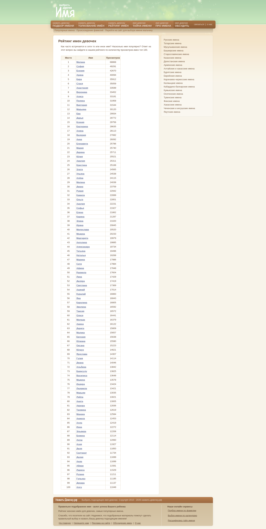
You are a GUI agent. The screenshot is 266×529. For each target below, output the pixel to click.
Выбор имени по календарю (182, 515)
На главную (65, 523)
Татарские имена (173, 43)
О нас (138, 523)
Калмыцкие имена (173, 83)
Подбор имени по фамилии (182, 510)
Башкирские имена (174, 50)
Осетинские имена (173, 94)
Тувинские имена (173, 97)
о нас (209, 24)
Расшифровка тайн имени (181, 520)
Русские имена (171, 39)
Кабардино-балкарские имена (179, 86)
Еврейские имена (173, 76)
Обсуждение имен (122, 523)
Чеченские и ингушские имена (179, 108)
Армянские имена (173, 65)
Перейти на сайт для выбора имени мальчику (128, 30)
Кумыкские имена (173, 90)
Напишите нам (81, 523)
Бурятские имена (173, 72)
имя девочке (182, 24)
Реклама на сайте (101, 523)
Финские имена (172, 101)
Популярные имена (65, 30)
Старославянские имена (176, 54)
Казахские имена (172, 58)
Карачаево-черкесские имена (179, 79)
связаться (199, 24)
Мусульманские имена (175, 47)
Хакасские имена (173, 104)
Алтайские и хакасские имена (179, 68)
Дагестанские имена (174, 61)
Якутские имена (172, 112)
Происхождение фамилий (89, 30)
